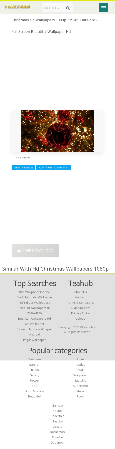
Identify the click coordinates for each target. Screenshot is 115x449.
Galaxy (34, 375)
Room (81, 396)
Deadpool (57, 442)
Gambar (57, 405)
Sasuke (57, 421)
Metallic (80, 380)
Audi (81, 370)
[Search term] (57, 7)
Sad (34, 386)
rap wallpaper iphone (34, 292)
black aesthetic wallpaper (34, 297)
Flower (34, 380)
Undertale (57, 416)
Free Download (35, 250)
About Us (80, 292)
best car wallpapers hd (34, 318)
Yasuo (57, 411)
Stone (80, 391)
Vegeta (57, 426)
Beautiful (34, 396)
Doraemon (57, 432)
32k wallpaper (34, 324)
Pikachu (57, 437)
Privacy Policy (80, 313)
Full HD (34, 370)
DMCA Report (80, 308)
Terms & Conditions (80, 303)
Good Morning (34, 391)
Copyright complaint (53, 167)
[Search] (67, 8)
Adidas (80, 365)
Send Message (23, 167)
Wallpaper (80, 375)
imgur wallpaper (34, 340)
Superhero (80, 386)
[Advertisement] (58, 74)
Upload (80, 318)
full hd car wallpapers (34, 303)
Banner (34, 365)
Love (80, 359)
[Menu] (103, 7)
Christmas (34, 359)
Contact (80, 297)
